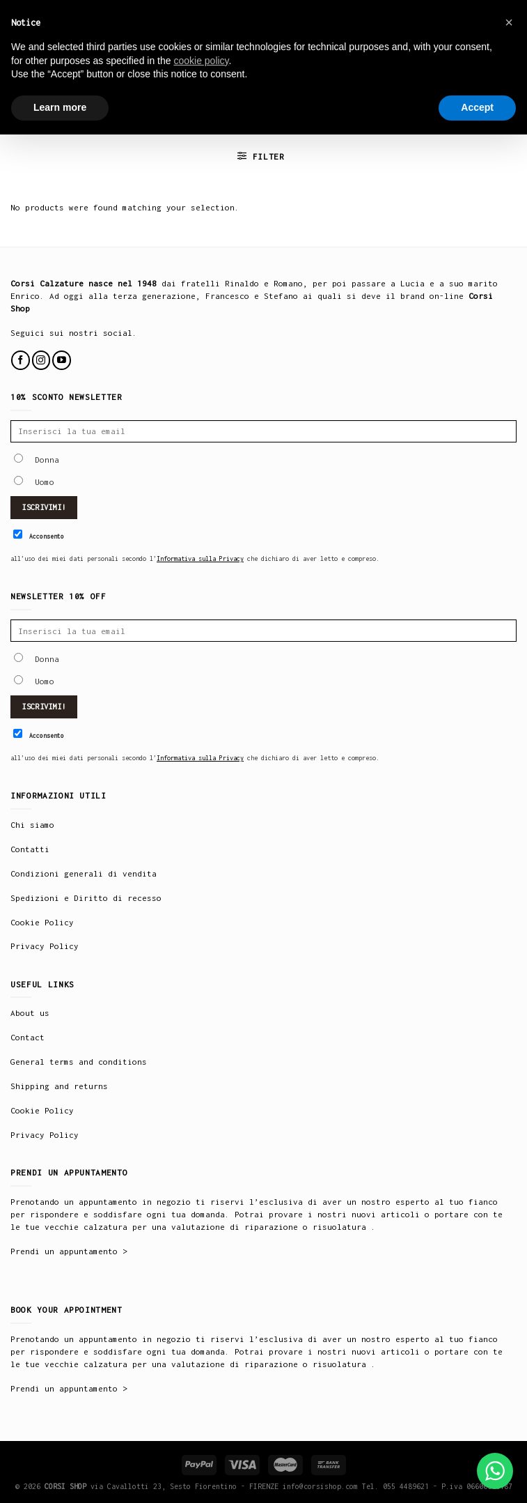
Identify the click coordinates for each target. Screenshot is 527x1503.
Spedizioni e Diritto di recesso (86, 897)
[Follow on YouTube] (61, 359)
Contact (27, 1037)
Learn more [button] (59, 107)
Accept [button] (477, 107)
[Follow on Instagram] (41, 359)
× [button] (509, 22)
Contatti (29, 849)
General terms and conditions (78, 1061)
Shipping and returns (59, 1085)
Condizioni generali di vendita (83, 873)
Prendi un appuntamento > (68, 1251)
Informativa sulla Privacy (200, 558)
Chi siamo (32, 824)
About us (29, 1012)
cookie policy (200, 60)
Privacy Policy (44, 945)
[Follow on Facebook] (20, 359)
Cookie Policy (42, 922)
